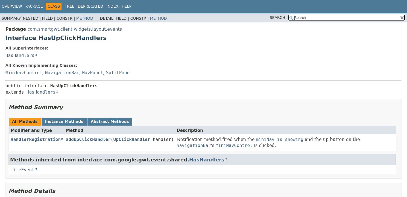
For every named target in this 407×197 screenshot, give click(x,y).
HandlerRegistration (36, 139)
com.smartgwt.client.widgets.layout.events (74, 29)
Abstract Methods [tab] (110, 121)
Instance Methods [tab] (64, 121)
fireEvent (22, 169)
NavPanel (92, 72)
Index (113, 6)
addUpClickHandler (88, 139)
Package (34, 6)
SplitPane (118, 72)
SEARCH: (278, 17)
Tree (69, 6)
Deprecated (90, 6)
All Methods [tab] (24, 121)
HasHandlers (19, 55)
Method (84, 18)
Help (126, 6)
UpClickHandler (131, 139)
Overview (12, 6)
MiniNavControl (23, 72)
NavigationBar (62, 72)
